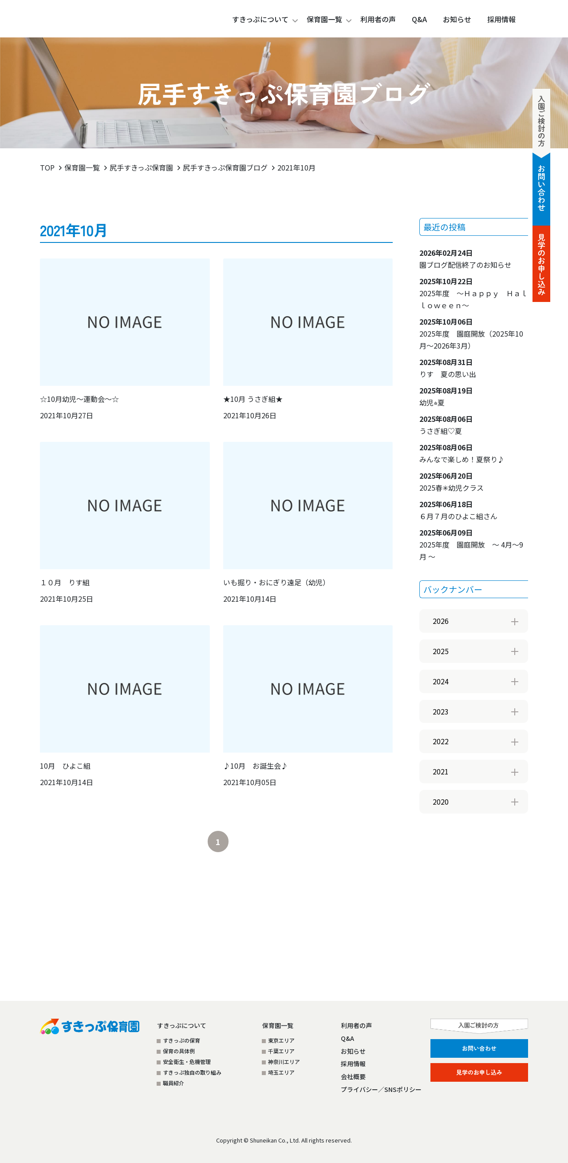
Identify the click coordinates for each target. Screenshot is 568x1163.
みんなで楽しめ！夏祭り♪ (462, 453)
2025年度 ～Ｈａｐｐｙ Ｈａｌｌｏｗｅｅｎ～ (473, 293)
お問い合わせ (479, 1048)
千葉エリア (281, 1051)
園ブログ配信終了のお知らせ (465, 258)
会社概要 (353, 1076)
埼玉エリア (281, 1072)
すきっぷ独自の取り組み (192, 1072)
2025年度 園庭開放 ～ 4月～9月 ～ (471, 544)
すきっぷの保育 (181, 1040)
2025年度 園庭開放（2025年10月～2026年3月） (471, 333)
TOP (47, 167)
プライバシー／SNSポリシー (381, 1089)
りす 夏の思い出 (447, 368)
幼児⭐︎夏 (446, 396)
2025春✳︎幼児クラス (451, 481)
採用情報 (353, 1063)
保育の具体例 (179, 1051)
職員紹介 (173, 1083)
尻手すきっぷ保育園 (141, 167)
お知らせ (353, 1051)
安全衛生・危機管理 (187, 1061)
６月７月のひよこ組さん (458, 510)
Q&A (347, 1038)
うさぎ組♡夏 (446, 424)
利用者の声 (356, 1025)
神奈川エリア (284, 1061)
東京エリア (281, 1040)
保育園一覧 (324, 19)
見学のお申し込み (479, 1072)
